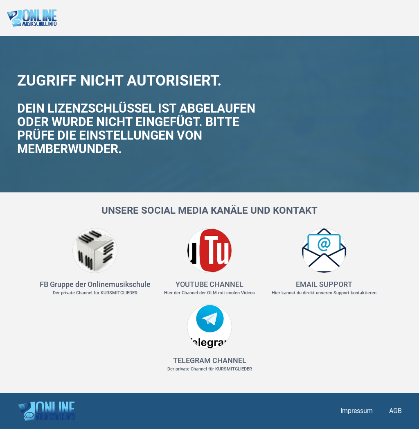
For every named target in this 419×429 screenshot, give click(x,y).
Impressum (356, 411)
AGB (395, 411)
